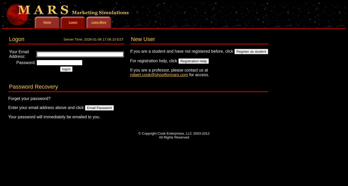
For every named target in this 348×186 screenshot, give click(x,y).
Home (47, 22)
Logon (73, 22)
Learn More (98, 22)
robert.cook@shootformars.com (159, 75)
